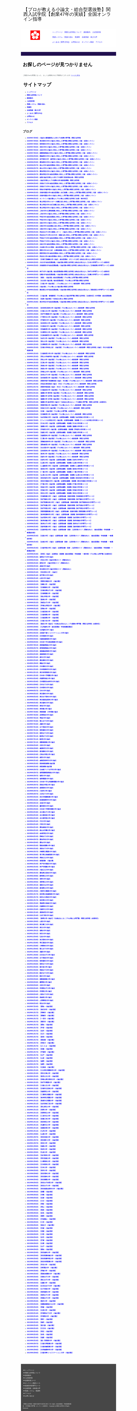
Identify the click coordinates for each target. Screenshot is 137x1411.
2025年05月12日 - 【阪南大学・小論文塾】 (41, 599)
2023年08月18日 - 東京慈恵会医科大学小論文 (42, 700)
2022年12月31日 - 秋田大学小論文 (38, 933)
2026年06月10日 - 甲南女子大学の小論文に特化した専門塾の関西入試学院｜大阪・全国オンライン (60, 241)
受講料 (77, 37)
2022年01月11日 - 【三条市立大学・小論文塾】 (43, 1116)
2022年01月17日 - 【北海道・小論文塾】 (41, 1067)
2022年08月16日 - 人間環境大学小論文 (40, 1000)
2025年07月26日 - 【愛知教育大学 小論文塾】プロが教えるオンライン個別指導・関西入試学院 (59, 444)
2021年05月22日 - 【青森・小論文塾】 (40, 1307)
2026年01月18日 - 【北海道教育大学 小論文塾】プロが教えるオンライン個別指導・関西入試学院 (60, 335)
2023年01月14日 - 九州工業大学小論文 (40, 915)
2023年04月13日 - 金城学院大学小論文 (40, 833)
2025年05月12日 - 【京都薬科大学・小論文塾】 (43, 587)
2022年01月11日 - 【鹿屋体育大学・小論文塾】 (43, 1128)
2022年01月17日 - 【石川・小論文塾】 (40, 1034)
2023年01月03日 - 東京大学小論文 (38, 927)
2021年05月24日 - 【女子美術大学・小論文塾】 (43, 1289)
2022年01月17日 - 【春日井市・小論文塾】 (41, 1009)
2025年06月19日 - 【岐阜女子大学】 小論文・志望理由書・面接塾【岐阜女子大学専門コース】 (59, 523)
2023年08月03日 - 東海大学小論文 (38, 706)
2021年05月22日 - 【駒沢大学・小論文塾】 (41, 1301)
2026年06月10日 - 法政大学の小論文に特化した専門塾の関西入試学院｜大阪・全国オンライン (59, 223)
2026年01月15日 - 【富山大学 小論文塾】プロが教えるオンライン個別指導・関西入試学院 (58, 341)
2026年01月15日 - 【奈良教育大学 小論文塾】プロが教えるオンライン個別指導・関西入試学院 (59, 378)
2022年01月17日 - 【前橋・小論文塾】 (40, 1049)
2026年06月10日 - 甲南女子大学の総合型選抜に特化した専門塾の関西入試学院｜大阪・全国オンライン (62, 238)
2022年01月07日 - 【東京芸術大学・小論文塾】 (43, 1137)
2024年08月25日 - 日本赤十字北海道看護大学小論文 (44, 642)
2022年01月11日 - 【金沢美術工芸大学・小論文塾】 (44, 1103)
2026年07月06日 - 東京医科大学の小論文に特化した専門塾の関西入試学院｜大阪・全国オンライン (60, 141)
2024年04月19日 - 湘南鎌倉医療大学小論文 (41, 651)
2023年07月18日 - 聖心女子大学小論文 (40, 721)
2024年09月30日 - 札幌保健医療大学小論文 (41, 639)
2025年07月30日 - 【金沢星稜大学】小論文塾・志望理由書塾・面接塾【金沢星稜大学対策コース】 (60, 417)
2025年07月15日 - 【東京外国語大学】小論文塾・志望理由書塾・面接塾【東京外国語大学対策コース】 (62, 481)
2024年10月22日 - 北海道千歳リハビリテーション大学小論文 (47, 633)
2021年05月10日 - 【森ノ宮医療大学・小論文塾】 (44, 1340)
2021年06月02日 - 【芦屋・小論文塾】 (40, 1240)
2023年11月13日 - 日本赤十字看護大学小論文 (42, 675)
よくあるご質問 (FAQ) (60, 42)
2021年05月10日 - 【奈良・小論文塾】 (40, 1334)
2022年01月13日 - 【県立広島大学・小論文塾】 (43, 1073)
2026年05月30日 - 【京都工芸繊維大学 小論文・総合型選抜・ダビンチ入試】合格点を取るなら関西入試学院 (64, 259)
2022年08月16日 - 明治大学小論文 (38, 1003)
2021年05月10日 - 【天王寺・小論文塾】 (41, 1328)
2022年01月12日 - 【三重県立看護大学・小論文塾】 (44, 1094)
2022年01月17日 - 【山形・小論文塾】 (40, 1058)
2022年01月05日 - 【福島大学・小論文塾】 (41, 1146)
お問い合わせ (29, 1396)
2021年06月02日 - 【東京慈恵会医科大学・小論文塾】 (45, 1188)
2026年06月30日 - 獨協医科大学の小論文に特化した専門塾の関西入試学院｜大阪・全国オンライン (60, 156)
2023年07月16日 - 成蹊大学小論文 (38, 724)
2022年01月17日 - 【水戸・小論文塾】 (40, 1055)
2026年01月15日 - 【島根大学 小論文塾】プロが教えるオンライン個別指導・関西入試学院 (58, 365)
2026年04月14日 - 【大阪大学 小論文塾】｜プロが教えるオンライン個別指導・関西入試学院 (58, 283)
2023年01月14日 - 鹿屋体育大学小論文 (40, 912)
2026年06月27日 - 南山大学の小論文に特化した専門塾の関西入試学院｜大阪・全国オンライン (59, 168)
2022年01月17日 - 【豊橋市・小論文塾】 (41, 1015)
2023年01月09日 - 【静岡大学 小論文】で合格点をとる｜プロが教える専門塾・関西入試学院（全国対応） (63, 918)
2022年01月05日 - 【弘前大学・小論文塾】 (41, 1152)
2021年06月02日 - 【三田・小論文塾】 (40, 1222)
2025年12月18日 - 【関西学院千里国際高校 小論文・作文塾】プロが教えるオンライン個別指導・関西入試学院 (64, 381)
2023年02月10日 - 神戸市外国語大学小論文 (41, 864)
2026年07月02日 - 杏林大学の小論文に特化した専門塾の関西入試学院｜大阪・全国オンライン (59, 147)
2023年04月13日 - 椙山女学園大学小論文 (41, 830)
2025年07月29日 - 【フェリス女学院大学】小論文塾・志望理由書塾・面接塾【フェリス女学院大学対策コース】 (65, 420)
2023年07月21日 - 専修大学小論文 (38, 718)
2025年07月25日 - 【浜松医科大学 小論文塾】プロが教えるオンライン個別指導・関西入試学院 (59, 450)
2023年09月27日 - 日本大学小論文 (38, 690)
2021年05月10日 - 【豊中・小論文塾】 (40, 1319)
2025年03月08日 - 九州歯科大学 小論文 (40, 630)
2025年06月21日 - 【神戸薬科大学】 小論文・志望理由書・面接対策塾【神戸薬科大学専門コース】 (61, 499)
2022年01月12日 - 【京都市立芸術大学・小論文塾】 (44, 1088)
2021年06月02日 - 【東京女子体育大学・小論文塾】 (44, 1182)
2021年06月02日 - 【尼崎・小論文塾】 (40, 1231)
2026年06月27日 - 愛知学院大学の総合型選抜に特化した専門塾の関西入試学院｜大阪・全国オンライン (62, 174)
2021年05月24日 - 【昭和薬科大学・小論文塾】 (43, 1292)
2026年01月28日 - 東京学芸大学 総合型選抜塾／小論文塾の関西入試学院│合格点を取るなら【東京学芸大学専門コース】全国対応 (70, 303)
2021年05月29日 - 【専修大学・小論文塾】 (41, 1270)
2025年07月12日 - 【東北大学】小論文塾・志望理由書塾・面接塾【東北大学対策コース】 (57, 493)
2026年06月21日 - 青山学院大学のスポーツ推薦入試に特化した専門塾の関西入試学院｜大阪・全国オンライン (64, 201)
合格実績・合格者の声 (32, 1388)
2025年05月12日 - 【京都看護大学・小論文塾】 (43, 593)
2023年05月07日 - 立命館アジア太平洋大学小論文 (44, 769)
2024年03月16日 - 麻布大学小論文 (38, 657)
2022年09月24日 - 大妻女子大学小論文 (40, 994)
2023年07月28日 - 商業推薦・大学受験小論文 (42, 712)
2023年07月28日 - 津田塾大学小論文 (39, 709)
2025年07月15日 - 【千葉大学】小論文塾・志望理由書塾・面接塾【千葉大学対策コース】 (57, 484)
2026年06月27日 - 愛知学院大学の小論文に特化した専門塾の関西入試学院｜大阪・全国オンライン (60, 171)
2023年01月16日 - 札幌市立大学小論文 (40, 909)
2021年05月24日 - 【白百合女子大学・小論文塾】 (44, 1286)
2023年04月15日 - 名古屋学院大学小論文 (41, 818)
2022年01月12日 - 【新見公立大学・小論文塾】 (43, 1076)
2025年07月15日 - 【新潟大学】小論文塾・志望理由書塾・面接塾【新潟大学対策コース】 (57, 469)
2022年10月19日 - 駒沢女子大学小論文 (40, 973)
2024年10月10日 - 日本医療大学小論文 (40, 636)
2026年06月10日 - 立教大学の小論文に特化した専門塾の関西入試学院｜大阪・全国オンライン (59, 229)
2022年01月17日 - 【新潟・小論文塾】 (40, 1037)
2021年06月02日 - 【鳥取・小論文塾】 (40, 1210)
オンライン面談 (88, 42)
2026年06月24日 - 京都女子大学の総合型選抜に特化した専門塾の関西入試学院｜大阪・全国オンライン (62, 183)
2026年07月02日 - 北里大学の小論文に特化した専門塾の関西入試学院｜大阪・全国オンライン (59, 150)
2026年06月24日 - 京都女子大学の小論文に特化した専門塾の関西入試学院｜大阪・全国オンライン (60, 186)
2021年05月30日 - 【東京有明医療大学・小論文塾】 (44, 1261)
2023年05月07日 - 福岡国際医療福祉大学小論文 (43, 772)
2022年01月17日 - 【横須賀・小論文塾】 (41, 1040)
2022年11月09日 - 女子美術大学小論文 (40, 958)
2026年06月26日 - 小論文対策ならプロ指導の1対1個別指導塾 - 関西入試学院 (53, 180)
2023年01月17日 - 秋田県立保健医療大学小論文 (43, 894)
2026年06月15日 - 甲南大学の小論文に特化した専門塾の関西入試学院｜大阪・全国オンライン (59, 220)
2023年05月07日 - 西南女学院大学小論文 (41, 785)
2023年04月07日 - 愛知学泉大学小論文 (40, 839)
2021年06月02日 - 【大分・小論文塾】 (40, 1201)
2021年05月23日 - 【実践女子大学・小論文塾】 (43, 1298)
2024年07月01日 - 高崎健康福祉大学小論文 (41, 645)
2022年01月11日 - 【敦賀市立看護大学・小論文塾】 (44, 1100)
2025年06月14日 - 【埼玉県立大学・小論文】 (42, 572)
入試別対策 (96, 32)
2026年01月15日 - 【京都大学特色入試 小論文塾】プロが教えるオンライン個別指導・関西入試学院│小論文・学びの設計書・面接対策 (70, 349)
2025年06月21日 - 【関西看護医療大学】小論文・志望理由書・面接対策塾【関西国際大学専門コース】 (62, 511)
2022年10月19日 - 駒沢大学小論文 (38, 976)
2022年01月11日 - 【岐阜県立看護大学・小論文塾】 (44, 1097)
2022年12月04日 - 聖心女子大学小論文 (40, 949)
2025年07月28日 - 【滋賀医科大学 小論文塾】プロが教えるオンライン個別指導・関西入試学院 (59, 435)
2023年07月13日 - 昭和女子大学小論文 (40, 733)
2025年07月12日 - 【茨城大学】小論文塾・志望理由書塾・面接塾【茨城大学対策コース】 (57, 490)
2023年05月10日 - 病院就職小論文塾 (39, 766)
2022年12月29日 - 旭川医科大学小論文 (40, 939)
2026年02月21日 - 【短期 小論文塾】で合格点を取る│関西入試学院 (50, 299)
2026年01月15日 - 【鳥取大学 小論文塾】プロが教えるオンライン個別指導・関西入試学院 (58, 368)
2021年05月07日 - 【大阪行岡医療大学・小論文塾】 (44, 1343)
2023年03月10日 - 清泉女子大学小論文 (40, 848)
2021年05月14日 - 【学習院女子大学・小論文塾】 (44, 1313)
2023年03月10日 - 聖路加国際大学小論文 (41, 845)
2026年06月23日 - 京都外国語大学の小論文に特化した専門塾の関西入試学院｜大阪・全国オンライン (61, 195)
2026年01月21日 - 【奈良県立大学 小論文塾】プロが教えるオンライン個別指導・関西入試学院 (59, 323)
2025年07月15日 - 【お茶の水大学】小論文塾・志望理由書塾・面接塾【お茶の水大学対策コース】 (60, 475)
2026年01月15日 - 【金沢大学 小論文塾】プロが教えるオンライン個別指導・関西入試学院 (58, 338)
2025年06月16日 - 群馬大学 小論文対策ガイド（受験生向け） (48, 563)
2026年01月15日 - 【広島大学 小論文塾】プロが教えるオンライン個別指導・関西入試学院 (58, 362)
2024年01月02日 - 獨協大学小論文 (38, 663)
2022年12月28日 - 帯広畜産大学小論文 (40, 942)
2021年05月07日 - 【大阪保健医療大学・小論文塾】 (44, 1346)
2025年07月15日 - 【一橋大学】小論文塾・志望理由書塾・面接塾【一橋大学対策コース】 (57, 472)
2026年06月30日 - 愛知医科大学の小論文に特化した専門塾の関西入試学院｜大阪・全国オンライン (60, 162)
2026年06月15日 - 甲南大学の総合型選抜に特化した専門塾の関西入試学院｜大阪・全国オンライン (60, 217)
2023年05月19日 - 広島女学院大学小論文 (41, 754)
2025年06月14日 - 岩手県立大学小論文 (40, 575)
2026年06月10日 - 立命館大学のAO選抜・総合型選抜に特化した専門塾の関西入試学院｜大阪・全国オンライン (65, 247)
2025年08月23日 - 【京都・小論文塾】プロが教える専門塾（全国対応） (51, 411)
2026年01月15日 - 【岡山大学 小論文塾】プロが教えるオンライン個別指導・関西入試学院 (58, 359)
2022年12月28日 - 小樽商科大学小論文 (40, 946)
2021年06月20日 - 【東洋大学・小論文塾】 (41, 1170)
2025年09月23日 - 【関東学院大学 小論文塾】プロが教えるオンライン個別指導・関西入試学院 (59, 405)
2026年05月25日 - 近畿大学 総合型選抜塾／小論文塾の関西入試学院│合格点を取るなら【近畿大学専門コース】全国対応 (68, 274)
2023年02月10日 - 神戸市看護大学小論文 (41, 867)
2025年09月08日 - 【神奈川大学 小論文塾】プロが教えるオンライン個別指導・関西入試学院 (58, 408)
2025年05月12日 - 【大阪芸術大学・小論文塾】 (43, 611)
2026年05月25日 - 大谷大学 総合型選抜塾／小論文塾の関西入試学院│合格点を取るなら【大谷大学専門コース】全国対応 (68, 262)
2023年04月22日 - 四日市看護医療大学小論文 (42, 797)
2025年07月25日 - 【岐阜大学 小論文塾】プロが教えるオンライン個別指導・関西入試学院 (58, 454)
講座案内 (87, 32)
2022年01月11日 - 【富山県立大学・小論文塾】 (43, 1106)
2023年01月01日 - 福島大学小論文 (38, 930)
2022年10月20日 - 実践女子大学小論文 (40, 970)
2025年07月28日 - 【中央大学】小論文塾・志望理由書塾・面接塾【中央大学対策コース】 (57, 423)
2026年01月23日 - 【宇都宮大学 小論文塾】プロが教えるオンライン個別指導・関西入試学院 (58, 320)
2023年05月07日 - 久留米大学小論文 (39, 791)
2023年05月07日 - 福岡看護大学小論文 (40, 778)
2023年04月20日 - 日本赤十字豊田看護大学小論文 (44, 809)
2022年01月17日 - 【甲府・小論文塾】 (40, 1028)
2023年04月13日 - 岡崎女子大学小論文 (40, 836)
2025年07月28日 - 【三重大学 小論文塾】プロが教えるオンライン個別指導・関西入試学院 (58, 438)
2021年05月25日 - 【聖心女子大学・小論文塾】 (43, 1280)
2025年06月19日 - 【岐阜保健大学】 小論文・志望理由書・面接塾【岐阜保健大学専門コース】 (59, 520)
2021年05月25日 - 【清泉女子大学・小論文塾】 (43, 1277)
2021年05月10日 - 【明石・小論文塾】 (40, 1331)
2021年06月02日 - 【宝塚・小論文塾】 (40, 1228)
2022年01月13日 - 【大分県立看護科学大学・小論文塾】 (46, 1070)
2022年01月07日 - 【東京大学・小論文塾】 (41, 1143)
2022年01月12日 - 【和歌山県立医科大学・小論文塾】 (45, 1079)
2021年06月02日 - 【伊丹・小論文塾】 (40, 1237)
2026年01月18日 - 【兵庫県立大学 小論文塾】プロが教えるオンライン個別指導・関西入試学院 (59, 332)
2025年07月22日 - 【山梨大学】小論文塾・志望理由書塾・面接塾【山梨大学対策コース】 (57, 463)
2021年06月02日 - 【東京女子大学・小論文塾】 (43, 1185)
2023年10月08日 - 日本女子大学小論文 (40, 684)
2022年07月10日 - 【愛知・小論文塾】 (40, 1006)
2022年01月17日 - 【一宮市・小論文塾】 (41, 1018)
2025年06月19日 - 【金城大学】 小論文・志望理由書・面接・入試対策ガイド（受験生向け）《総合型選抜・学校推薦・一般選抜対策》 (70, 543)
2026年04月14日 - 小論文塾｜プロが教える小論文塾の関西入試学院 (50, 286)
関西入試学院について (73, 32)
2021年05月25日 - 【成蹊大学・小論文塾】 (41, 1283)
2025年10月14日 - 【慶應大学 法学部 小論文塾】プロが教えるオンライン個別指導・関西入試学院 (60, 396)
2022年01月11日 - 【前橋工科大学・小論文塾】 (43, 1119)
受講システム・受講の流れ (62, 37)
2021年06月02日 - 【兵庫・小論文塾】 (40, 1243)
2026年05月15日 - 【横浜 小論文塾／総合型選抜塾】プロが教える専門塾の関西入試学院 (57, 277)
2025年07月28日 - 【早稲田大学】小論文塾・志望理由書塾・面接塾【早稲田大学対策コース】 (59, 429)
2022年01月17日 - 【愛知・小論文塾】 (40, 1024)
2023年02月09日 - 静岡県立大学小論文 (40, 876)
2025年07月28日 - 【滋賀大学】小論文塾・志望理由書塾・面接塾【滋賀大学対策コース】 (57, 432)
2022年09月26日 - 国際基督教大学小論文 (41, 979)
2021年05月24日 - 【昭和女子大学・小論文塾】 (43, 1295)
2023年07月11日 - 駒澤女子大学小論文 (40, 736)
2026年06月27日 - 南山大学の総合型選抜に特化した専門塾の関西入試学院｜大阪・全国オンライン (60, 165)
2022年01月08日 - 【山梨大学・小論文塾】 (41, 1134)
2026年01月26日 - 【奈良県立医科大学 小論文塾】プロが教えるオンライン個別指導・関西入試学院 (61, 308)
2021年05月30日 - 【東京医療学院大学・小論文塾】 (44, 1258)
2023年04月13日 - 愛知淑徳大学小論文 (40, 827)
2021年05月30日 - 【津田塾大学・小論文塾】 (42, 1267)
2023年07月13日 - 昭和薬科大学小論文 (40, 730)
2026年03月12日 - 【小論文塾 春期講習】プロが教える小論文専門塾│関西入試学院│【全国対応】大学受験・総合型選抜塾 (69, 296)
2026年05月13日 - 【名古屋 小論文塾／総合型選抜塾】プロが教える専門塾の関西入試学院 (58, 280)
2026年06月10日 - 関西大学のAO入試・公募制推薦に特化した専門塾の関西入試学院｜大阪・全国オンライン (64, 250)
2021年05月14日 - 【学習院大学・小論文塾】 (42, 1316)
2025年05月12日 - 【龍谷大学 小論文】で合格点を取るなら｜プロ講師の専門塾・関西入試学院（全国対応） (64, 624)
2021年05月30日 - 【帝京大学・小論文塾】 (41, 1264)
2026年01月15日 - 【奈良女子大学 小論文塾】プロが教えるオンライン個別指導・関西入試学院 (59, 375)
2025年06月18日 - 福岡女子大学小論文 (40, 557)
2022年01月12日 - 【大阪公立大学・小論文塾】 (43, 1085)
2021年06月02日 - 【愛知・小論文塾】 (40, 1249)
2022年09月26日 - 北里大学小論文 (38, 985)
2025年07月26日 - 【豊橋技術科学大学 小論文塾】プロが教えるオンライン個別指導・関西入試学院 (61, 441)
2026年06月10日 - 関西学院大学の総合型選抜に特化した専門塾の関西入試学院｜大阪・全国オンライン (62, 253)
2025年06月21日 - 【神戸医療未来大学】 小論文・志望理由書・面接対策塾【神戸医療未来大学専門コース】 (64, 502)
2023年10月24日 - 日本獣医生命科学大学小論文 (43, 681)
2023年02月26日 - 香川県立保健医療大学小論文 (43, 854)
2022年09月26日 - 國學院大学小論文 (39, 982)
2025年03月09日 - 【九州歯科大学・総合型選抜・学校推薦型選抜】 (50, 627)
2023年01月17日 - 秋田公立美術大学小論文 (41, 897)
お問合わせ (75, 42)
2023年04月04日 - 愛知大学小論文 (38, 842)
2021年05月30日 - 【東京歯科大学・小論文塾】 (43, 1252)
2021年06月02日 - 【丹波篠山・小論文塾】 (41, 1219)
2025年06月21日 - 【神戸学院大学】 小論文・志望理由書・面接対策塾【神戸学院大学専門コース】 (61, 508)
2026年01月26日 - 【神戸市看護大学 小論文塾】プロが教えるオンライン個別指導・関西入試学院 (60, 314)
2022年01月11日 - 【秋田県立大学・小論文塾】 (43, 1122)
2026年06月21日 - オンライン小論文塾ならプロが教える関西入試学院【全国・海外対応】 (57, 198)
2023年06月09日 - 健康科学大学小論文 (40, 748)
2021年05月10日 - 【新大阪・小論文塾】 (41, 1325)
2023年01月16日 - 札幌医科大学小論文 (40, 906)
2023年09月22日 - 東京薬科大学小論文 (40, 693)
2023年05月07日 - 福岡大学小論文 (38, 775)
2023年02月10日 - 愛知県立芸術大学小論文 (41, 873)
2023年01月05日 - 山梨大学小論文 (38, 921)
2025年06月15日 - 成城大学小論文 (38, 566)
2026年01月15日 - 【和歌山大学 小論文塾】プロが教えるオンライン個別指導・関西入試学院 (58, 372)
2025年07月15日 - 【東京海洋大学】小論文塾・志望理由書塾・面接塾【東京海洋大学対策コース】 (60, 478)
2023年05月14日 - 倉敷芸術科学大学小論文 (41, 760)
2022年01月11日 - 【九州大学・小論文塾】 (41, 1131)
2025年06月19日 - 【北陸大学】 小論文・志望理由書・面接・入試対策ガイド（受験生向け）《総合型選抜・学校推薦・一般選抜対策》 (70, 537)
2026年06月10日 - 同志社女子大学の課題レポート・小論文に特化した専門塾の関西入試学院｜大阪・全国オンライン (67, 232)
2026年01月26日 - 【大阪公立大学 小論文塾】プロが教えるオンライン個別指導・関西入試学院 (59, 311)
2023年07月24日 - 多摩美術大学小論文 (40, 715)
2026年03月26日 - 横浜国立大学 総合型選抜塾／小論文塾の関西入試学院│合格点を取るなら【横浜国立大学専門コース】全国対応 (70, 291)
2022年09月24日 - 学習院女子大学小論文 (41, 988)
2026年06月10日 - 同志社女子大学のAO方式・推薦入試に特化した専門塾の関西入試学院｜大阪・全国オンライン (65, 235)
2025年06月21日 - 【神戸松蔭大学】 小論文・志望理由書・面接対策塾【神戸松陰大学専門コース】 (61, 505)
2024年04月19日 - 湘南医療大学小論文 (40, 654)
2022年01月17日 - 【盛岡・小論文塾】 (40, 1061)
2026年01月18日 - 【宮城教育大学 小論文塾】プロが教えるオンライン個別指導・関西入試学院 (59, 329)
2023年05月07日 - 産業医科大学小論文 (40, 788)
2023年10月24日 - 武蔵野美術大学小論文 (41, 678)
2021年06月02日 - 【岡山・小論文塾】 (40, 1207)
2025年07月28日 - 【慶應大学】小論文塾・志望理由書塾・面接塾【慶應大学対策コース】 (57, 426)
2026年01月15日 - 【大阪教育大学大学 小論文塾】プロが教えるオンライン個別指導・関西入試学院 (61, 353)
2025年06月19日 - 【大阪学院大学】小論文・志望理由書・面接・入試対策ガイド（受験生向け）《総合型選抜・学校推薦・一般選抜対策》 (70, 549)
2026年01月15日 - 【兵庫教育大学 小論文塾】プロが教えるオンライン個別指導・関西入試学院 (59, 344)
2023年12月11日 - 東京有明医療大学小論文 (41, 672)
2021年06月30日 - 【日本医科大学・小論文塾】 (43, 1164)
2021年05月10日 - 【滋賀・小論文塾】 (40, 1337)
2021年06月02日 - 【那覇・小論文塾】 (40, 1192)
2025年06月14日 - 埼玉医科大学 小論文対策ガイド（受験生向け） (49, 569)
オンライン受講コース (32, 1383)
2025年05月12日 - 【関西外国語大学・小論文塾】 (44, 581)
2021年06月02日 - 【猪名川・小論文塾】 (41, 1225)
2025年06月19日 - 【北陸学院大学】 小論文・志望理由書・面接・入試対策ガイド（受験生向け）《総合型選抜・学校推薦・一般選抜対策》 (70, 531)
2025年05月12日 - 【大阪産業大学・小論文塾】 (43, 618)
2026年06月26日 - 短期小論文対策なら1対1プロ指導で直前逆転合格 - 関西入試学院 (55, 177)
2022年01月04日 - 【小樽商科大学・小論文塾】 (43, 1161)
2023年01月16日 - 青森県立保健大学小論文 (41, 903)
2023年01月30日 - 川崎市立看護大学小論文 (41, 891)
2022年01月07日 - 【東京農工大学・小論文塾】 (43, 1140)
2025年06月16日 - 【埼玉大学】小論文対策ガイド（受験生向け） (49, 560)
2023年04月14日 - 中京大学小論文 (38, 821)
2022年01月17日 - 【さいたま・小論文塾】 (41, 1046)
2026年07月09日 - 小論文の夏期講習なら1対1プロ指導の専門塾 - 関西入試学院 (54, 138)
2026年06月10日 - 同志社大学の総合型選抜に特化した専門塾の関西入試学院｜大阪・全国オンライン (61, 256)
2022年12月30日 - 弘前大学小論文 (38, 936)
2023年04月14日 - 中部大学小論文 (38, 824)
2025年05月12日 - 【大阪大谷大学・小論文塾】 (43, 621)
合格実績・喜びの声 (89, 37)
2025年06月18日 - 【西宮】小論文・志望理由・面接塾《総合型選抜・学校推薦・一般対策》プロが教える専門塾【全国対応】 (70, 554)
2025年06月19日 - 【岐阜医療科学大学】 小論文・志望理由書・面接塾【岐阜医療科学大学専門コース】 (62, 514)
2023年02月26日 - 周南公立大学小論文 (40, 857)
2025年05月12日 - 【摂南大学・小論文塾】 (41, 608)
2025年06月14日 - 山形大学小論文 (38, 578)
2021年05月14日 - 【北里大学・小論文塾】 (41, 1310)
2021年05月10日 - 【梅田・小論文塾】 (40, 1322)
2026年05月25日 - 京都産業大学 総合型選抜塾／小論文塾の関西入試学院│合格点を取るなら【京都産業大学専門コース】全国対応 (70, 267)
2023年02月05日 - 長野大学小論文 (38, 879)
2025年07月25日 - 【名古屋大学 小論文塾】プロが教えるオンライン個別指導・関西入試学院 (58, 447)
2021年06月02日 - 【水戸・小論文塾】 (40, 1246)
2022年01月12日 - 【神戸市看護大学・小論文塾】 (44, 1082)
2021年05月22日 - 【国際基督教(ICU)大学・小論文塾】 (46, 1304)
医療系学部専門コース (32, 1386)
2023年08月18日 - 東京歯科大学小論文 (40, 703)
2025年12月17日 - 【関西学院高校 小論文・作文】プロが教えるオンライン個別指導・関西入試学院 (61, 387)
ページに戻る (75, 75)
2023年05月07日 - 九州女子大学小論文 (40, 794)
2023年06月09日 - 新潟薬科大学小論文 (40, 751)
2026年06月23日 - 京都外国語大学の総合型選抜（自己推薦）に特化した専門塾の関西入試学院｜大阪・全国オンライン (67, 192)
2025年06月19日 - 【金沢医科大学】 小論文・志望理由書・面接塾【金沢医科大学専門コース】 (59, 517)
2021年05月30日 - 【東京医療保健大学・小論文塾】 (44, 1255)
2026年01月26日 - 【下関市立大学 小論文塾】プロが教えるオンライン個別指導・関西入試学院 (59, 317)
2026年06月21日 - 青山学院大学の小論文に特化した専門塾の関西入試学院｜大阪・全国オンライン (60, 208)
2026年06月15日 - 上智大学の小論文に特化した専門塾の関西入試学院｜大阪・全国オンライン (59, 214)
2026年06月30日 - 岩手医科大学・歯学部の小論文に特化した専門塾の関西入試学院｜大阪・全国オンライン (63, 159)
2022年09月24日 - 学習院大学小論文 (39, 991)
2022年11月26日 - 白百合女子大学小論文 (41, 955)
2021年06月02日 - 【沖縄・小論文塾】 (40, 1195)
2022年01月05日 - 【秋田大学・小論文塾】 (41, 1149)
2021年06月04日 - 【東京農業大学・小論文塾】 (43, 1179)
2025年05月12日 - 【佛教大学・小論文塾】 (41, 584)
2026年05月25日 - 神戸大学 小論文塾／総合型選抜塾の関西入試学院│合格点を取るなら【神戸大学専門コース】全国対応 (68, 271)
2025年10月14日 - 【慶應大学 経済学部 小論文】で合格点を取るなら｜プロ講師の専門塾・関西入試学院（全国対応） (67, 402)
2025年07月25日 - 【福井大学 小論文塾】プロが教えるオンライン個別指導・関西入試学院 (58, 457)
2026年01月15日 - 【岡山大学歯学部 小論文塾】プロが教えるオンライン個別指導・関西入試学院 (60, 356)
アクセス (99, 42)
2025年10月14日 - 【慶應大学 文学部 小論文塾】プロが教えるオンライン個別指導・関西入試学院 (60, 399)
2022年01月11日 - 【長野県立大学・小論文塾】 (43, 1113)
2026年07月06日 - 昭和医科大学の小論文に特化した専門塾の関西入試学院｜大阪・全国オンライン (60, 144)
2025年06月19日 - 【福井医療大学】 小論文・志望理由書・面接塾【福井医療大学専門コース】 (59, 526)
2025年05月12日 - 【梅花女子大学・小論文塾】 (43, 602)
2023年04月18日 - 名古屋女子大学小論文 (41, 812)
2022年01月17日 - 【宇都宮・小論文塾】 (41, 1052)
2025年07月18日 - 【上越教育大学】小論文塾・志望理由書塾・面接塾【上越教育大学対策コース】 (60, 466)
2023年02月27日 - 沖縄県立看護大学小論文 (41, 851)
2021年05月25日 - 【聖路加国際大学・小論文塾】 (44, 1274)
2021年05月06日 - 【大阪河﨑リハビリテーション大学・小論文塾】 (50, 1352)
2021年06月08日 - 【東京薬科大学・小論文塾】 (43, 1176)
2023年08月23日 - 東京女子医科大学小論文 (41, 696)
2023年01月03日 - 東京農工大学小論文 (40, 924)
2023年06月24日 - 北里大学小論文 (38, 745)
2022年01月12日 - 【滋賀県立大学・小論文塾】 (43, 1091)
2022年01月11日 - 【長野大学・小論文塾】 (41, 1110)
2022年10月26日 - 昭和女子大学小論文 (40, 964)
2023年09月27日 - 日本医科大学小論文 (40, 687)
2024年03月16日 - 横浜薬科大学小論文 (40, 660)
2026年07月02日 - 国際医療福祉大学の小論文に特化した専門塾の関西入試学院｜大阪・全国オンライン (62, 153)
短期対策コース (30, 1380)
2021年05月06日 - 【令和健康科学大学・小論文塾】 (44, 1349)
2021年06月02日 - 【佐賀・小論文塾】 (40, 1198)
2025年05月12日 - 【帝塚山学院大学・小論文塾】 (44, 605)
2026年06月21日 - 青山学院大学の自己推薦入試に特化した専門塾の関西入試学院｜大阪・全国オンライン (63, 204)
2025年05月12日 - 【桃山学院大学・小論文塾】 (43, 596)
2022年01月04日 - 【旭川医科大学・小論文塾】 (43, 1155)
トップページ (57, 32)
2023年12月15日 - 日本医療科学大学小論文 (41, 669)
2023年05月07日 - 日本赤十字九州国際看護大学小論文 (45, 782)
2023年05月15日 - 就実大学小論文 (38, 757)
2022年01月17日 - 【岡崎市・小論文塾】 (41, 1012)
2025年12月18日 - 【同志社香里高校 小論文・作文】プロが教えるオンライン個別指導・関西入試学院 (61, 384)
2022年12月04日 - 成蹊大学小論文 (38, 952)
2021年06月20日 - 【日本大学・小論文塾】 (41, 1167)
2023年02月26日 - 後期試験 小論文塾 (40, 860)
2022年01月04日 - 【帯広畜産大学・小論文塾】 (43, 1158)
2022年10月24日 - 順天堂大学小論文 (39, 967)
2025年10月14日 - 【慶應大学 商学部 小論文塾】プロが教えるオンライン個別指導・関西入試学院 (60, 393)
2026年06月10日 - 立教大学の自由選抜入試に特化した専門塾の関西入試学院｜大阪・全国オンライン (61, 226)
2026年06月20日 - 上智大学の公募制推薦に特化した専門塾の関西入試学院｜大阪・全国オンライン (60, 211)
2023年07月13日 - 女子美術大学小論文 (40, 727)
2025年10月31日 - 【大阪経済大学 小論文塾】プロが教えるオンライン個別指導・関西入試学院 (59, 390)
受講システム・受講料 (32, 1391)
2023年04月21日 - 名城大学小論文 (38, 803)
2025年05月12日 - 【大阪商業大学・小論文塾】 (43, 614)
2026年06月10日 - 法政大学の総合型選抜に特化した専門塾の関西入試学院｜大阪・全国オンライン (60, 244)
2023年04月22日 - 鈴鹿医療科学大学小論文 (41, 800)
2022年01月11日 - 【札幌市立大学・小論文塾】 (43, 1125)
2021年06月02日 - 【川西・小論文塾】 (40, 1234)
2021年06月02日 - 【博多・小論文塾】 (40, 1204)
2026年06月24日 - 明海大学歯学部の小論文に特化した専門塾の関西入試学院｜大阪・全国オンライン (61, 189)
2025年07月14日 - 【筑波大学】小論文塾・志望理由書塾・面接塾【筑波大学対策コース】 (57, 487)
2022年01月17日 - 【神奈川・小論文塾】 (41, 1043)
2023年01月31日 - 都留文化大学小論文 (40, 885)
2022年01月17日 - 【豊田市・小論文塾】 (41, 1021)
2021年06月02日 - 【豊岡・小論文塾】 (40, 1216)
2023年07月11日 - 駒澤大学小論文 (38, 739)
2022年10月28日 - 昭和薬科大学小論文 (40, 961)
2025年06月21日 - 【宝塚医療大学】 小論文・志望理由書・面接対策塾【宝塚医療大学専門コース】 (61, 496)
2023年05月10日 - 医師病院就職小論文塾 (41, 763)
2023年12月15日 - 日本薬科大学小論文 (40, 666)
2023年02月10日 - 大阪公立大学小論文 (40, 870)
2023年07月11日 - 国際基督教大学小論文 (41, 742)
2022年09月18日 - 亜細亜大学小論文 (39, 997)
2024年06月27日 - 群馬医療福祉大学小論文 (41, 648)
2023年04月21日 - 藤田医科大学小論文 (40, 806)
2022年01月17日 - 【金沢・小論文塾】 (40, 1031)
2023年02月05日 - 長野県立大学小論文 (40, 882)
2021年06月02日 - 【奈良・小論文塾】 (40, 1213)
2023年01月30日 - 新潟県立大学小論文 (40, 888)
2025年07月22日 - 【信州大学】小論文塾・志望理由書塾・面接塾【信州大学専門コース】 (57, 460)
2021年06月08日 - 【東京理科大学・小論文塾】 (43, 1173)
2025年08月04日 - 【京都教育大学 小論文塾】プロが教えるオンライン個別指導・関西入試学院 (59, 414)
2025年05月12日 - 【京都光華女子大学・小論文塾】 (44, 590)
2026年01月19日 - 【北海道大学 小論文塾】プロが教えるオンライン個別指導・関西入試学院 (58, 326)
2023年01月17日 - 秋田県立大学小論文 (40, 900)
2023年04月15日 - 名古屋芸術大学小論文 (41, 815)
